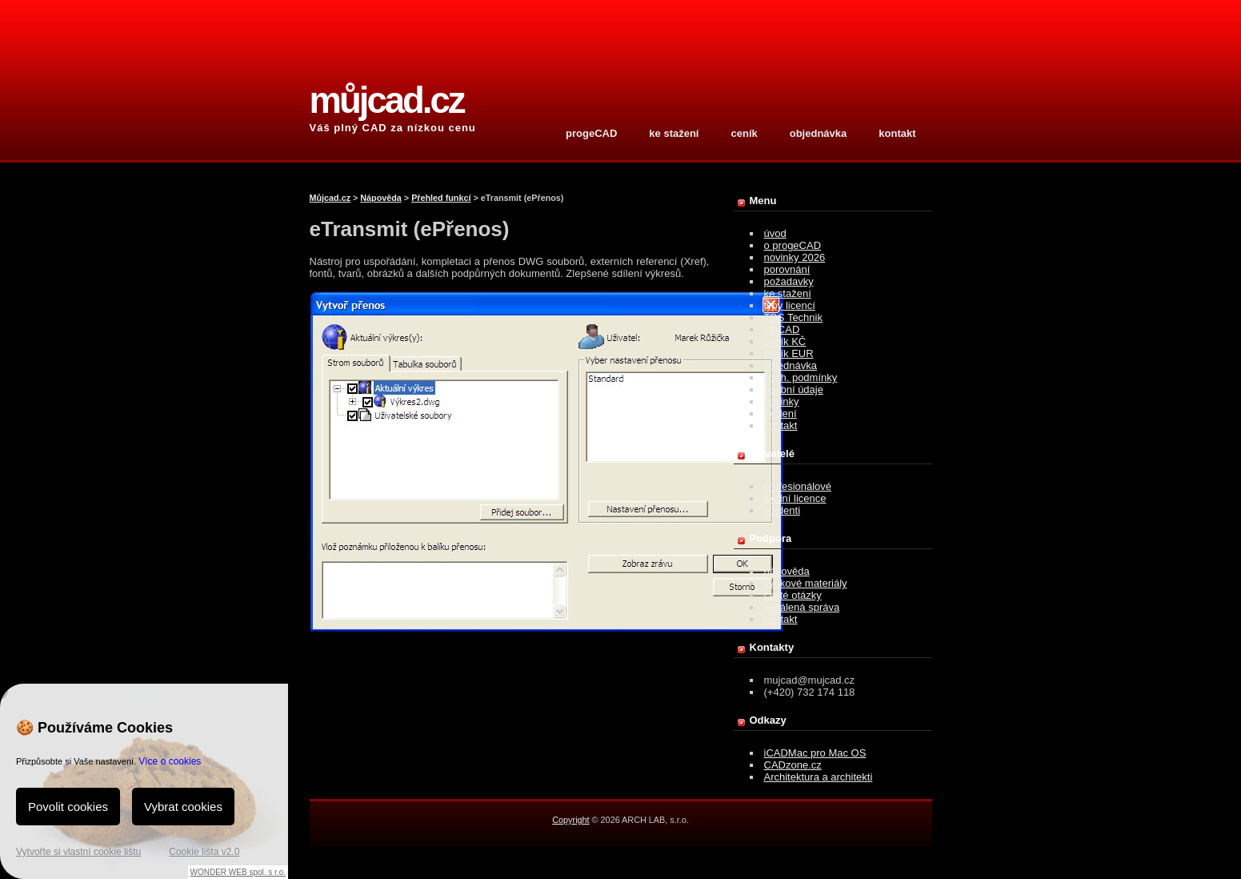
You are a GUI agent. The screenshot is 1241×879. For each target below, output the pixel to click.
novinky (781, 401)
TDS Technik (793, 317)
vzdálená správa (802, 607)
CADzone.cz (793, 765)
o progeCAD (793, 245)
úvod (775, 233)
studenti (782, 510)
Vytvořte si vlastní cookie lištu (78, 851)
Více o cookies (169, 761)
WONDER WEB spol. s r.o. (238, 872)
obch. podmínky (801, 377)
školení (780, 413)
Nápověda (381, 198)
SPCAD (782, 329)
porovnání (787, 269)
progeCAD (591, 133)
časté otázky (793, 595)
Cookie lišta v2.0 (204, 851)
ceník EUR (789, 353)
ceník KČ (785, 341)
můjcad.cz (387, 100)
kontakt (897, 133)
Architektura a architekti (818, 777)
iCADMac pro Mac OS (815, 753)
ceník (744, 133)
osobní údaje (793, 389)
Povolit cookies (68, 806)
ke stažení (674, 133)
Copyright (570, 820)
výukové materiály (805, 583)
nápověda (787, 571)
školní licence (795, 498)
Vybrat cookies (183, 806)
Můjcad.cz (330, 198)
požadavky (789, 281)
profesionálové (798, 486)
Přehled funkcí (440, 198)
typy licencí (789, 305)
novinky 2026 (795, 257)
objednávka (818, 133)
